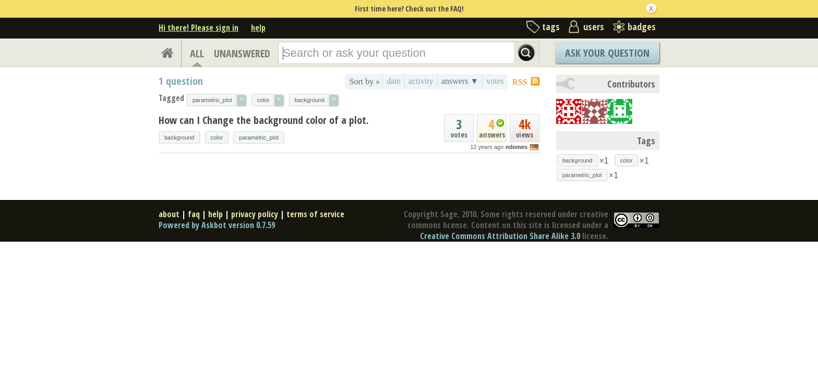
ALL (197, 53)
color (217, 137)
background (179, 137)
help (258, 27)
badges (642, 26)
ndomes (516, 147)
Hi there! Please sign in (198, 27)
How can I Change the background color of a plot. (264, 120)
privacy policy (254, 214)
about (169, 214)
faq (194, 214)
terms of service (315, 214)
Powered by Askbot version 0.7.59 (217, 225)
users (593, 26)
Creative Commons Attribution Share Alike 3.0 (500, 236)
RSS (519, 82)
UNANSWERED (242, 53)
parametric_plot (259, 137)
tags (551, 26)
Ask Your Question (607, 53)
